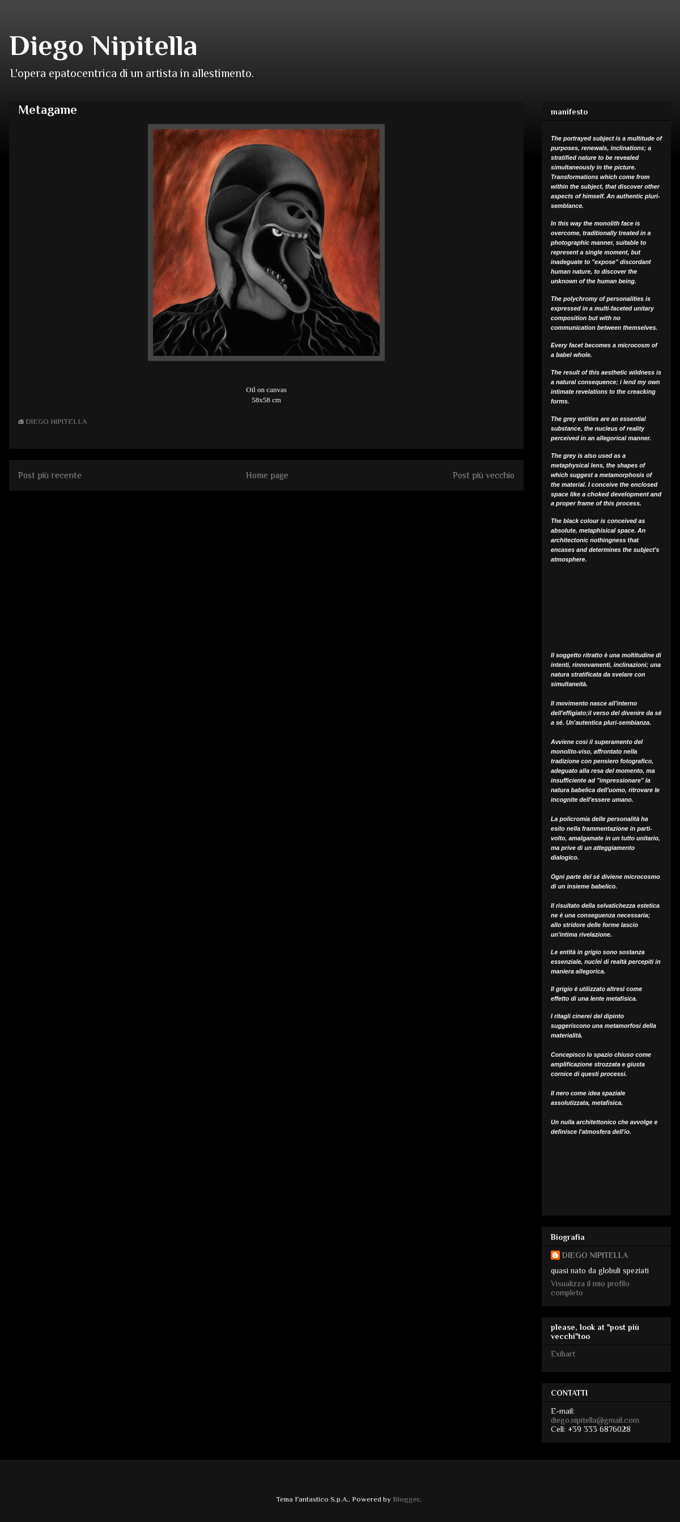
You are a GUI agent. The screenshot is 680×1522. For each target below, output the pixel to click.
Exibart (563, 1353)
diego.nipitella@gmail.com (595, 1420)
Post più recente (50, 475)
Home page (267, 475)
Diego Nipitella (103, 45)
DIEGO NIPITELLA (595, 1255)
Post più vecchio (484, 475)
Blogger (406, 1499)
